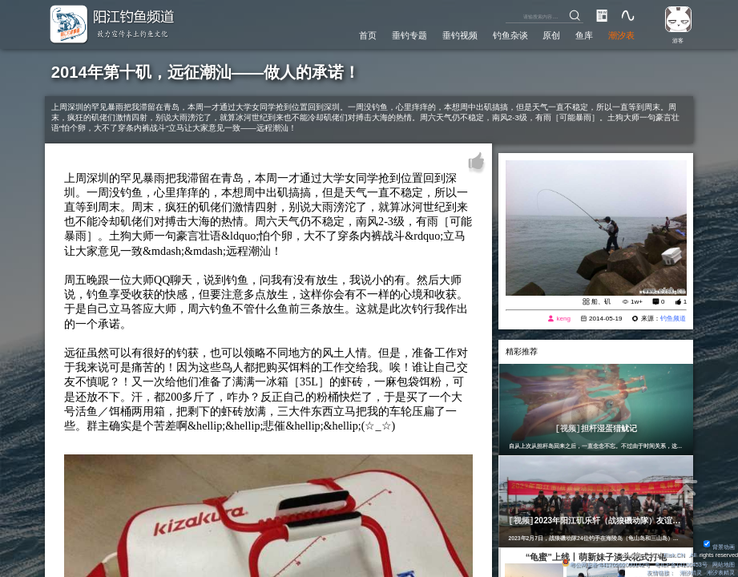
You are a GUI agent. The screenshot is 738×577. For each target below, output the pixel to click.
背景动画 (719, 547)
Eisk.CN (673, 555)
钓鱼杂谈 (510, 35)
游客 (678, 40)
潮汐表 (621, 35)
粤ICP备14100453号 (681, 564)
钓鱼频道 (673, 318)
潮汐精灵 (691, 572)
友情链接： (661, 572)
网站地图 (723, 564)
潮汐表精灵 (721, 572)
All (693, 555)
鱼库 (584, 35)
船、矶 (601, 301)
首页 (368, 35)
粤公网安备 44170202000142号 (606, 564)
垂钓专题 (409, 35)
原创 (551, 35)
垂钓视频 (460, 35)
